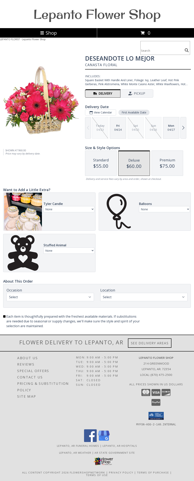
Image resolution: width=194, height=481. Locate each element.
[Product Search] (162, 50)
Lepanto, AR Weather (75, 452)
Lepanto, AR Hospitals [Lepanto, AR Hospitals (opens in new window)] (120, 445)
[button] (156, 416)
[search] (187, 50)
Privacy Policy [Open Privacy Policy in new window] (121, 472)
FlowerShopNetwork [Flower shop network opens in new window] (87, 472)
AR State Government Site (115, 452)
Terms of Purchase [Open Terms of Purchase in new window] (153, 472)
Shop (48, 33)
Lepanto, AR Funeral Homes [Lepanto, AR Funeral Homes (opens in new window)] (78, 445)
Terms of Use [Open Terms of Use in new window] (97, 475)
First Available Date (134, 112)
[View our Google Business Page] (103, 441)
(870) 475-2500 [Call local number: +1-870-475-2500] (161, 375)
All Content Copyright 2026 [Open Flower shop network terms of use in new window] (45, 472)
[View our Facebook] (90, 441)
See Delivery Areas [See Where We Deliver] (150, 343)
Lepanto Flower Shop (97, 14)
